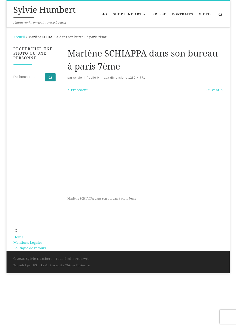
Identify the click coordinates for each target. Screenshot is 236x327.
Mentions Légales (27, 242)
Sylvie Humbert (39, 259)
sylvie (77, 77)
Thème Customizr (78, 265)
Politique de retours (29, 248)
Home (18, 237)
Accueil (19, 37)
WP (35, 265)
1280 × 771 (136, 77)
